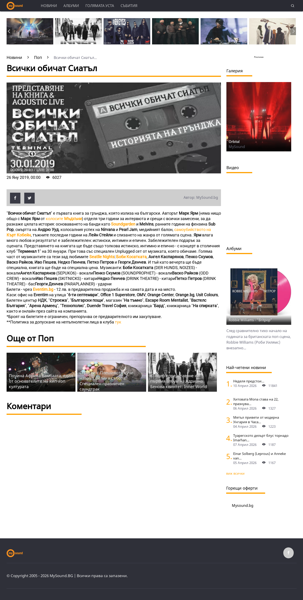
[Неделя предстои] (228, 384)
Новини (49, 5)
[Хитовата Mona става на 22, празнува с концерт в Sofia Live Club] (228, 402)
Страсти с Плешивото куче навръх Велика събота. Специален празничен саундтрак (106, 381)
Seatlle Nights (101, 256)
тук (118, 322)
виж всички (235, 473)
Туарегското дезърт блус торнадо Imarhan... (260, 437)
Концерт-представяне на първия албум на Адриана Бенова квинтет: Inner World (178, 381)
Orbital (234, 141)
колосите (63, 218)
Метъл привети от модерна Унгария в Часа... (256, 419)
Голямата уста (99, 5)
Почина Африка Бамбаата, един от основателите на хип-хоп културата (41, 381)
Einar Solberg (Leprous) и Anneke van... (259, 455)
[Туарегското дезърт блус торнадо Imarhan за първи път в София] (228, 438)
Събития (129, 5)
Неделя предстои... (248, 381)
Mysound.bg (242, 505)
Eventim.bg (43, 289)
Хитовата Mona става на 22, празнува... (256, 401)
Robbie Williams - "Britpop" (250, 320)
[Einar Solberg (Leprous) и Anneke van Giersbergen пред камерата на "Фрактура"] (228, 456)
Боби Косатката (131, 256)
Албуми (71, 5)
